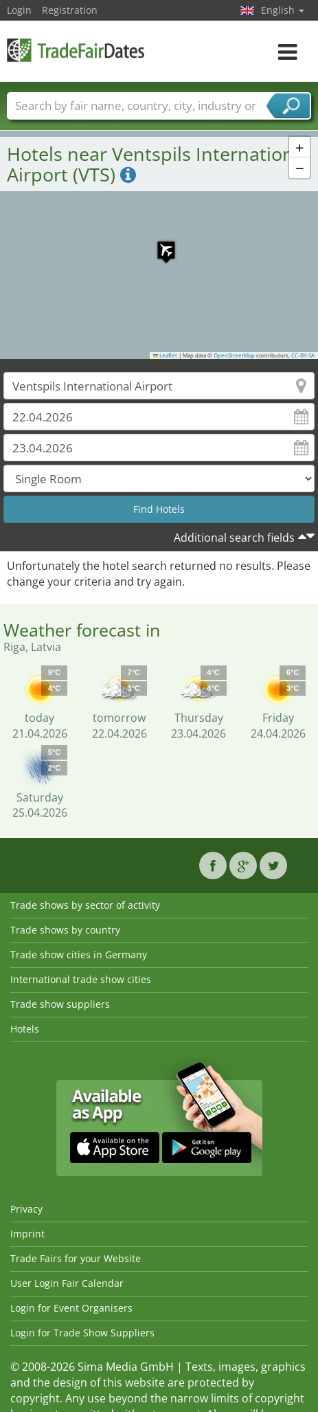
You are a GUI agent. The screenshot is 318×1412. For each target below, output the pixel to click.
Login (19, 9)
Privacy (26, 1208)
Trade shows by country (65, 929)
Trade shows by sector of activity (85, 905)
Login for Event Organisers (71, 1307)
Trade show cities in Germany (78, 954)
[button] (159, 243)
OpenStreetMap (234, 355)
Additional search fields (234, 537)
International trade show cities (80, 979)
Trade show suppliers (60, 1004)
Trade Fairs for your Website (75, 1258)
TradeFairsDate (75, 49)
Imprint (27, 1233)
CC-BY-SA (303, 355)
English (282, 9)
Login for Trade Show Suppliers (82, 1332)
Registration (70, 9)
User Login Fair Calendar (67, 1283)
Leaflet (165, 355)
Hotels (24, 1028)
